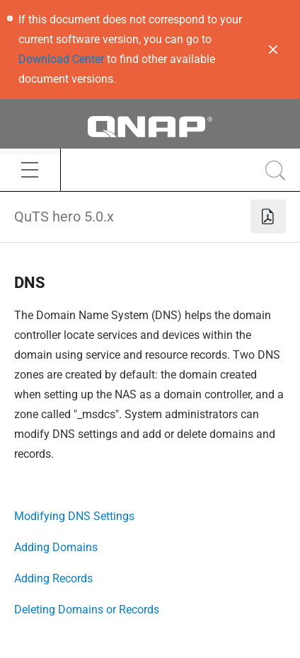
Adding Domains (56, 547)
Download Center (61, 59)
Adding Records (53, 578)
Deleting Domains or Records (86, 609)
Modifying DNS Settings (74, 516)
